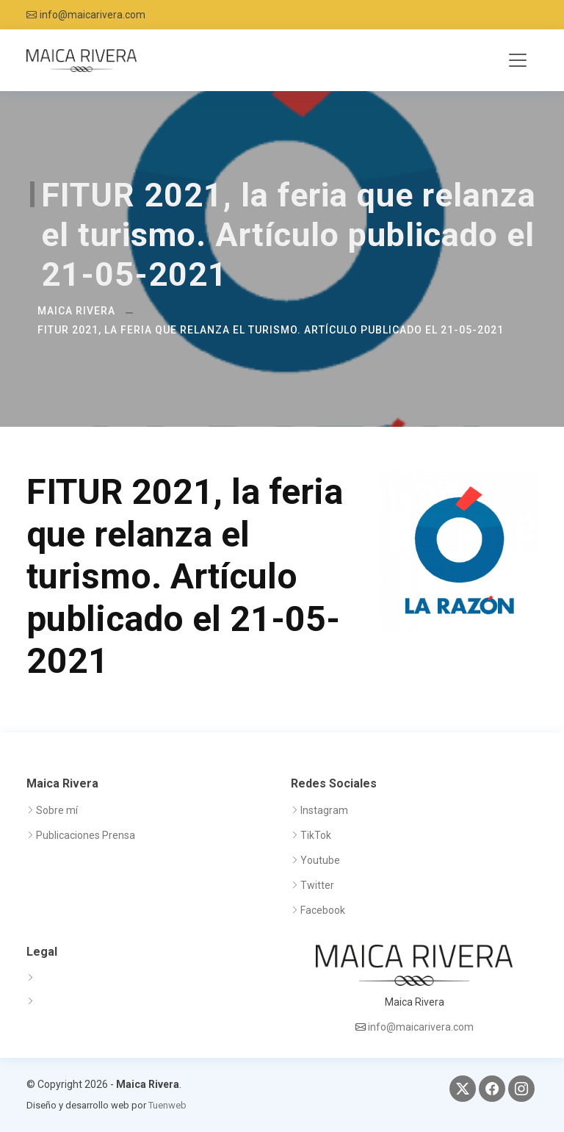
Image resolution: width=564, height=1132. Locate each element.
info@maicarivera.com (92, 15)
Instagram (324, 810)
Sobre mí (57, 810)
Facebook (322, 910)
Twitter (317, 885)
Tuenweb (167, 1105)
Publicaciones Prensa (85, 835)
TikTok (315, 835)
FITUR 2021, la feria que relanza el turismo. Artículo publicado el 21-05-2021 (270, 330)
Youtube (320, 860)
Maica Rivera (76, 311)
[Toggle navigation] (518, 60)
